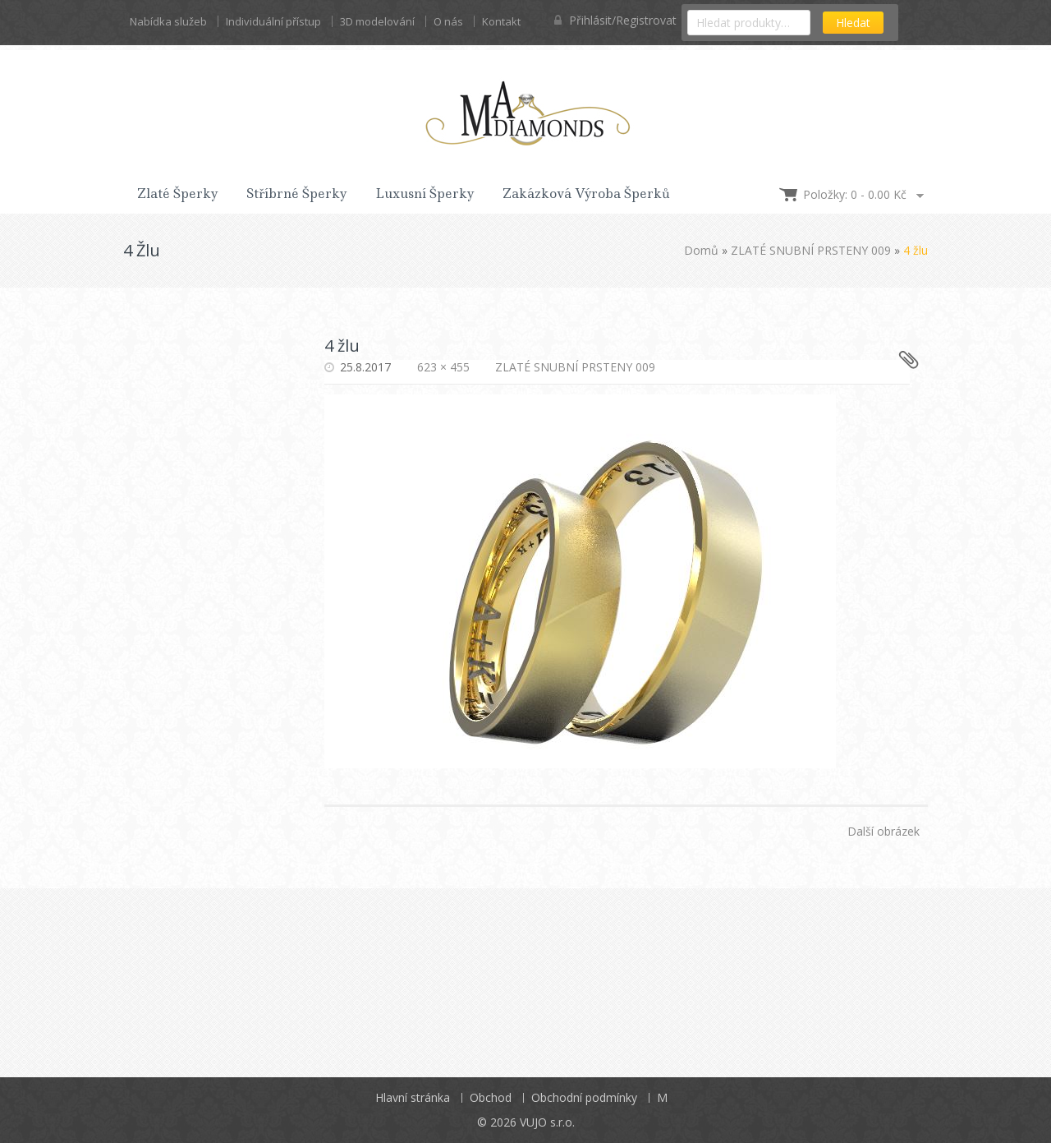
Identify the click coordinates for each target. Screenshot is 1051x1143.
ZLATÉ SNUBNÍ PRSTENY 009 (811, 250)
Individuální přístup (273, 21)
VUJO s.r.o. (547, 1122)
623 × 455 (443, 367)
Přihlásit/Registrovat (615, 20)
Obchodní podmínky (584, 1097)
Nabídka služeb (168, 21)
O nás (448, 21)
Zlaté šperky (177, 193)
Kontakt (501, 21)
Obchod (491, 1097)
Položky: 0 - (854, 194)
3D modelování (377, 21)
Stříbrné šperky (296, 193)
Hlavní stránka (412, 1097)
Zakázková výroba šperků (586, 193)
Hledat (853, 22)
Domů (701, 250)
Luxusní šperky (425, 193)
